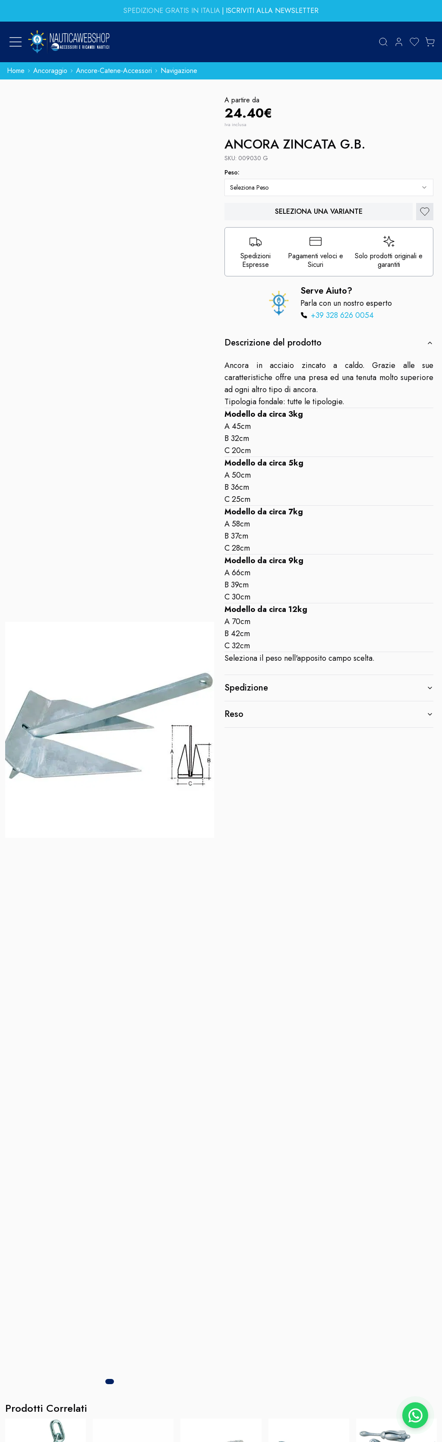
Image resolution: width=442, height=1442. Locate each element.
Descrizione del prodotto (328, 342)
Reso (328, 714)
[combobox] (328, 187)
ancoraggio (50, 71)
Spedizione (328, 687)
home (16, 71)
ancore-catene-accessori (114, 71)
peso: (232, 172)
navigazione (179, 71)
